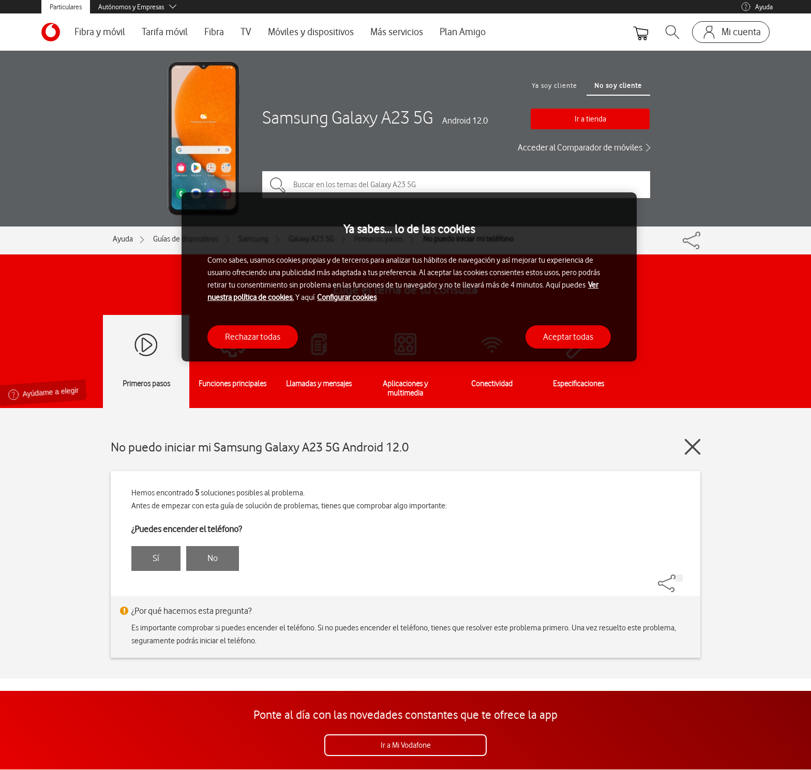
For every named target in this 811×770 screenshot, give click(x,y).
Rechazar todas (252, 336)
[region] (409, 276)
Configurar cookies (347, 297)
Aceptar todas (568, 336)
